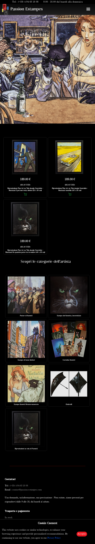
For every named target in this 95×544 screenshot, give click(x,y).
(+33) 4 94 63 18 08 (28, 2)
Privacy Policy (54, 538)
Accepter (82, 534)
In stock (8, 517)
